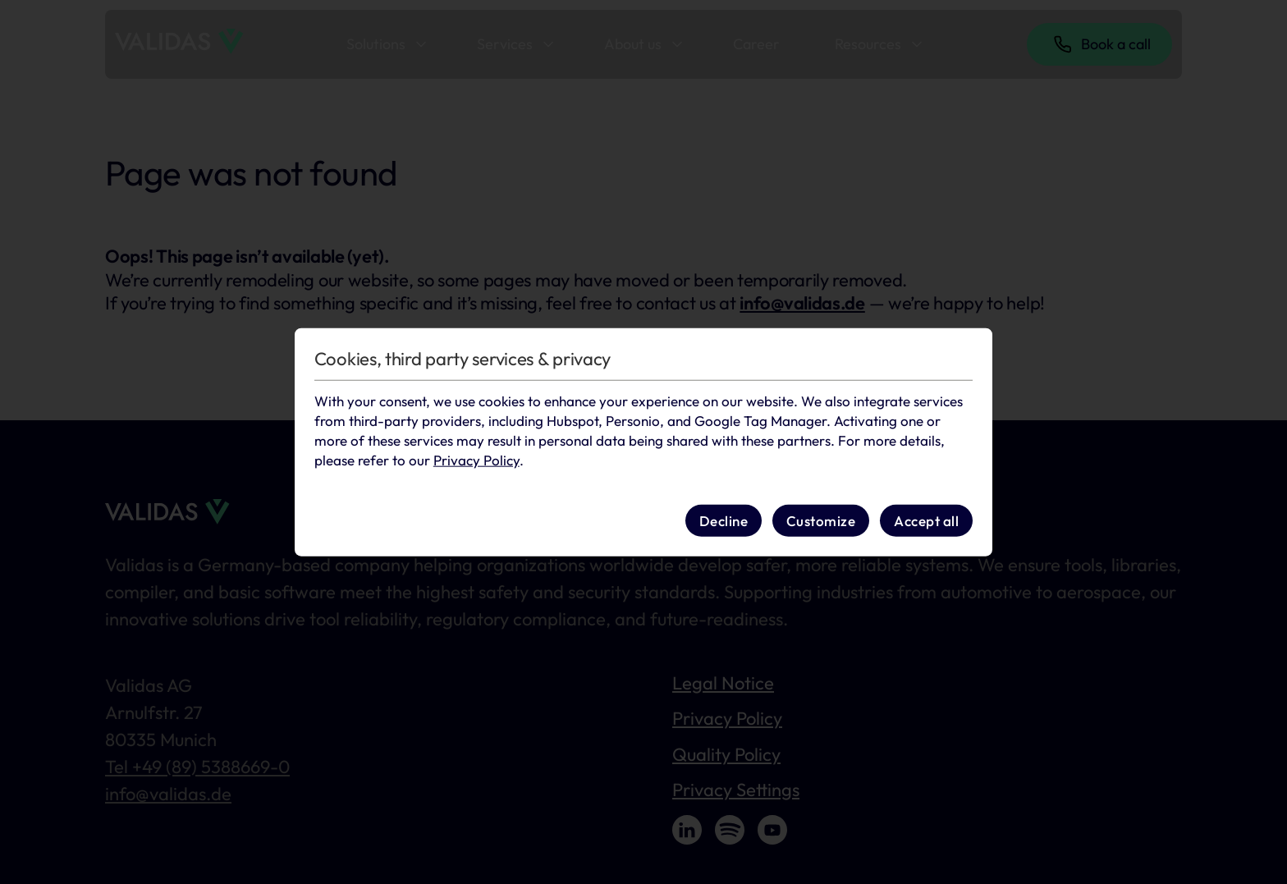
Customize (821, 520)
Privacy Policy (476, 459)
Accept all (926, 520)
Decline (724, 520)
